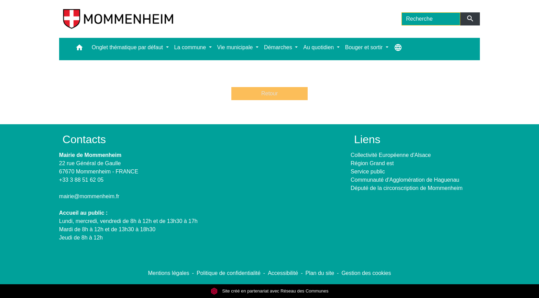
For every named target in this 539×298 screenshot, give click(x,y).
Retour (269, 93)
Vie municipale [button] (235, 47)
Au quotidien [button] (319, 47)
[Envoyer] (470, 18)
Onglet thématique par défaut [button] (128, 47)
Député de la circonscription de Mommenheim (406, 188)
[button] (79, 49)
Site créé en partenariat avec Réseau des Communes (270, 291)
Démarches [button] (279, 47)
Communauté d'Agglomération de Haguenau (405, 180)
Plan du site (319, 273)
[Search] (431, 18)
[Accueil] (118, 18)
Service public (368, 171)
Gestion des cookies (366, 273)
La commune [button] (191, 47)
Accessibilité (283, 273)
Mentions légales (168, 273)
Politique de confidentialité (229, 273)
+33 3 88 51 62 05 (81, 180)
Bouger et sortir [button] (364, 47)
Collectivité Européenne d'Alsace (391, 155)
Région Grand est (372, 163)
